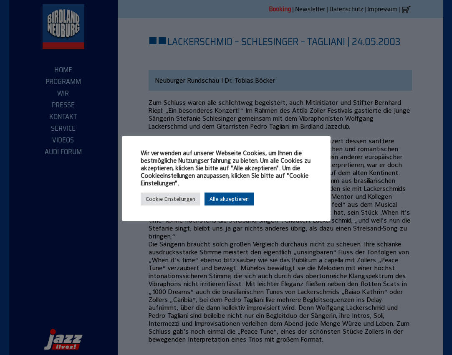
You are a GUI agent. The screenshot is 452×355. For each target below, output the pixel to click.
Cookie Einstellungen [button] (170, 199)
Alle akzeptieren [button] (229, 199)
